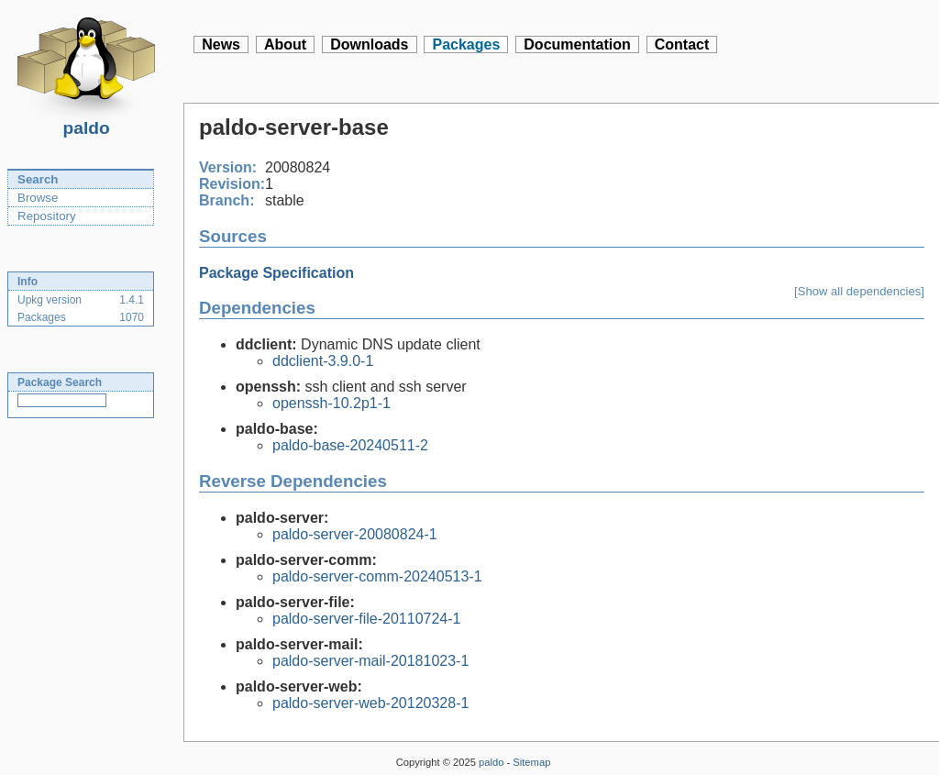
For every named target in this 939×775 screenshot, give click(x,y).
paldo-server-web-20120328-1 (370, 703)
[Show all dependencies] (859, 291)
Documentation (577, 44)
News (221, 44)
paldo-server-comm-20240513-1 (377, 576)
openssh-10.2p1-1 (331, 403)
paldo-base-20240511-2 (350, 445)
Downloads (369, 44)
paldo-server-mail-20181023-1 (370, 661)
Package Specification (276, 273)
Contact (682, 44)
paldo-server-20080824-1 (354, 534)
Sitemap (531, 762)
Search (37, 179)
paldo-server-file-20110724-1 (366, 618)
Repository (46, 216)
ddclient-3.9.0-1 (322, 361)
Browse (37, 198)
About (285, 44)
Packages (466, 44)
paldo (86, 123)
